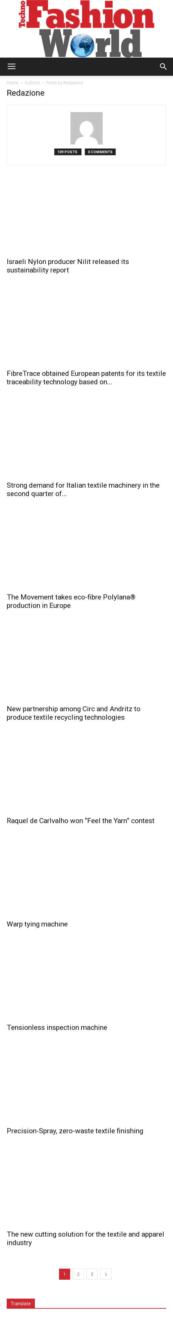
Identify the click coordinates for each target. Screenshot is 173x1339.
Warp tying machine (37, 924)
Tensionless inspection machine (57, 1027)
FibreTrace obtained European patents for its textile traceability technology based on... (86, 377)
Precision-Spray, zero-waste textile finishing (75, 1131)
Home (12, 83)
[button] (163, 67)
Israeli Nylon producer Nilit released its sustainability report (68, 266)
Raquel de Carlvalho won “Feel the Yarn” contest (81, 821)
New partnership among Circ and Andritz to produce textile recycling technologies (73, 713)
